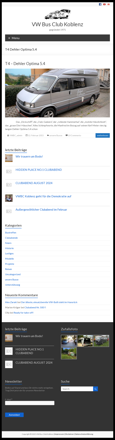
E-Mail (8, 399)
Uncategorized (13, 274)
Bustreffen (10, 232)
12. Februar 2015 (36, 135)
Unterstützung (12, 284)
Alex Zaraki (11, 302)
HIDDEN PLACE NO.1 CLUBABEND (39, 169)
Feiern (8, 242)
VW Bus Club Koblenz (57, 24)
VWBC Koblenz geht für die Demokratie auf (43, 196)
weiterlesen (102, 135)
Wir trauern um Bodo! (29, 156)
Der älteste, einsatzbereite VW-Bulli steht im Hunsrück (49, 302)
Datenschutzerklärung (84, 434)
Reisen (8, 269)
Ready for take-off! (24, 312)
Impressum (59, 434)
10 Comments (74, 135)
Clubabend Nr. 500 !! (35, 307)
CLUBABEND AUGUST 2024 (34, 183)
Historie (9, 248)
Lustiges (9, 253)
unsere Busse (55, 135)
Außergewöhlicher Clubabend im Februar (41, 209)
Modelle (9, 258)
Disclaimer (69, 434)
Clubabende (11, 237)
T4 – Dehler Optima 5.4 (25, 63)
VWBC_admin (15, 135)
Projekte (9, 263)
